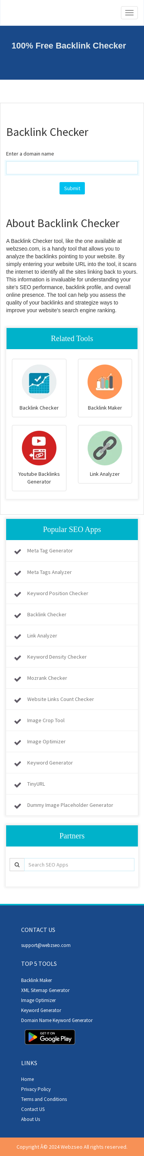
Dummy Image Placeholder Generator (70, 804)
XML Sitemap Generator (45, 990)
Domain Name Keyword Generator (57, 1020)
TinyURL (36, 783)
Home (27, 1079)
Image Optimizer (46, 741)
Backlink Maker (36, 980)
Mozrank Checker (47, 677)
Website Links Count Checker (60, 699)
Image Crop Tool (46, 720)
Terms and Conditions (44, 1099)
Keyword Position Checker (57, 593)
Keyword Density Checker (57, 656)
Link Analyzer (42, 635)
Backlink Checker (46, 614)
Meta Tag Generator (50, 550)
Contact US (33, 1109)
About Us (30, 1119)
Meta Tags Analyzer (49, 572)
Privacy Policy (36, 1089)
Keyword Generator (50, 762)
